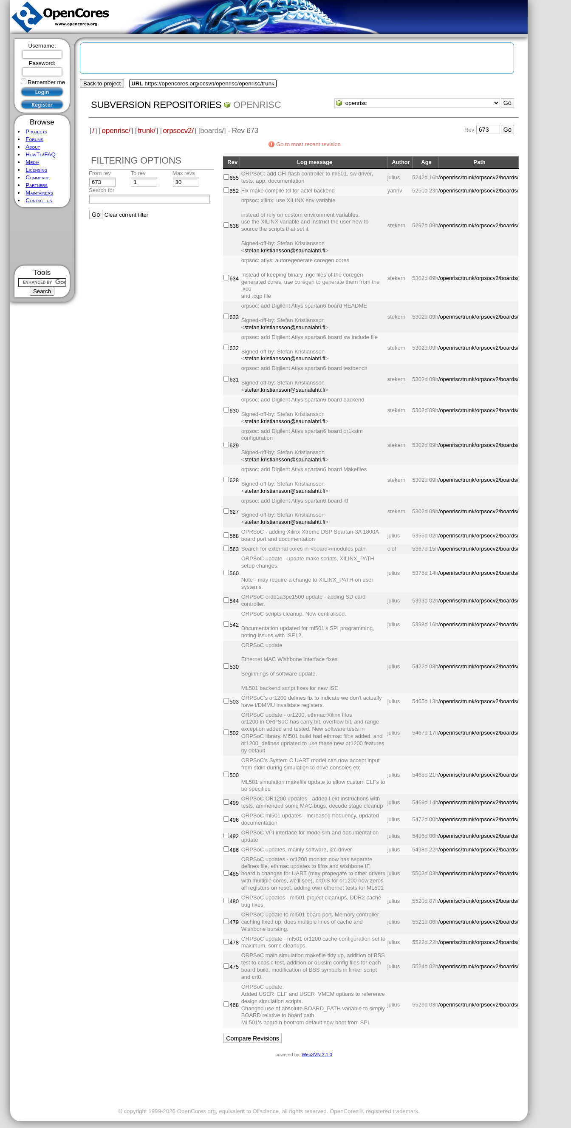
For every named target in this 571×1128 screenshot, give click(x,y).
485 (234, 874)
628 (234, 480)
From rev (100, 173)
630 (234, 410)
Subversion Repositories (156, 104)
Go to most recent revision (308, 144)
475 (234, 967)
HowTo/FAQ (40, 154)
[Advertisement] (42, 236)
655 (234, 178)
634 (234, 278)
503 (234, 701)
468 (234, 1005)
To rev (137, 173)
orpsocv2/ (178, 130)
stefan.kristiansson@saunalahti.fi (284, 250)
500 (234, 775)
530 (234, 667)
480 (234, 901)
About (32, 147)
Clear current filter (126, 215)
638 (234, 226)
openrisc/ (116, 130)
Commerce (37, 177)
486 (234, 850)
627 (234, 512)
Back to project (102, 83)
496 (234, 820)
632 (234, 348)
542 (234, 625)
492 (234, 836)
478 (234, 942)
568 (234, 536)
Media (32, 162)
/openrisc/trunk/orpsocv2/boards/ (478, 177)
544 (234, 601)
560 (234, 573)
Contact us (38, 200)
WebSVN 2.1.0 (317, 1054)
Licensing (36, 170)
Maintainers (39, 192)
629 (234, 445)
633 (234, 317)
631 (234, 379)
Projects (36, 131)
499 (234, 803)
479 (234, 922)
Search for (101, 190)
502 (234, 733)
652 (234, 191)
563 (234, 549)
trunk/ (146, 130)
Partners (36, 185)
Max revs (183, 173)
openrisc (257, 104)
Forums (34, 139)
